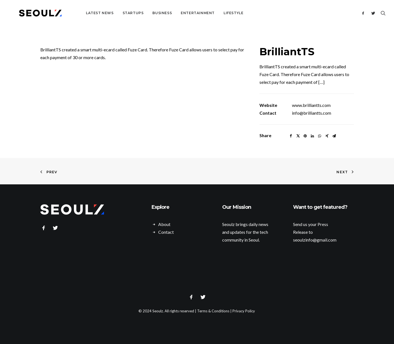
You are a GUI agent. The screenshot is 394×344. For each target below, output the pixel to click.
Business (147, 13)
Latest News (85, 13)
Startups (118, 13)
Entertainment (183, 13)
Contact (166, 232)
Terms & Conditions (213, 311)
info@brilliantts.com (311, 112)
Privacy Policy (243, 311)
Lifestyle (219, 13)
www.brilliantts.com (311, 105)
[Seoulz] (33, 13)
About (164, 224)
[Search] (382, 13)
